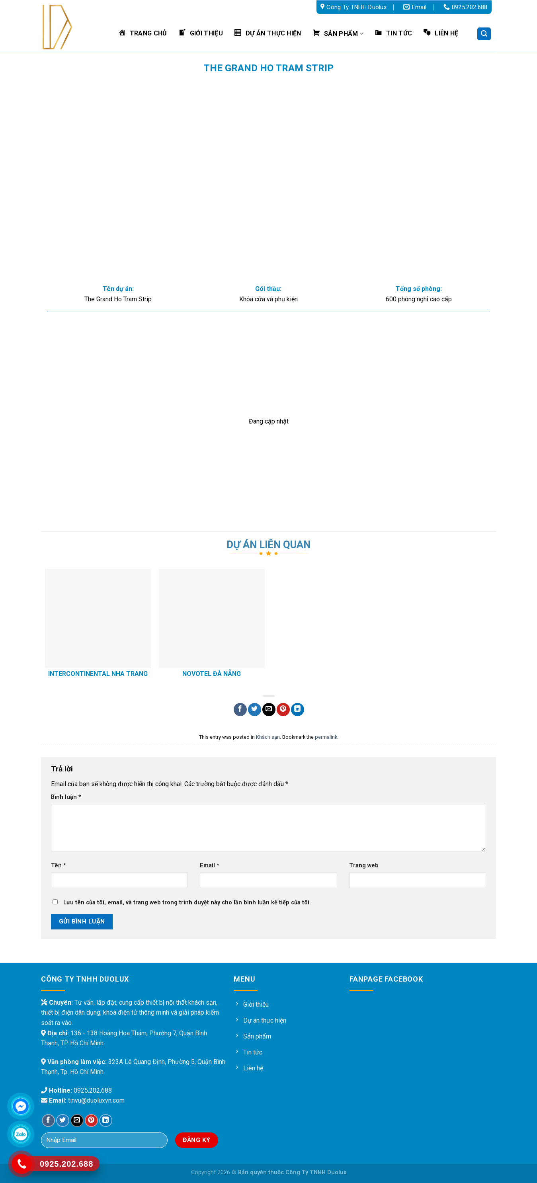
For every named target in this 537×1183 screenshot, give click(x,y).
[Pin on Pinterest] (283, 709)
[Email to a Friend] (268, 709)
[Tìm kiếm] (484, 34)
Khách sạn (268, 737)
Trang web (364, 865)
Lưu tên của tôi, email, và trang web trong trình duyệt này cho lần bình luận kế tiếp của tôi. (187, 902)
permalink (326, 737)
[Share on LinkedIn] (297, 709)
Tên (58, 865)
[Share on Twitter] (254, 709)
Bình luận (66, 797)
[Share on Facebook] (240, 709)
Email (209, 865)
